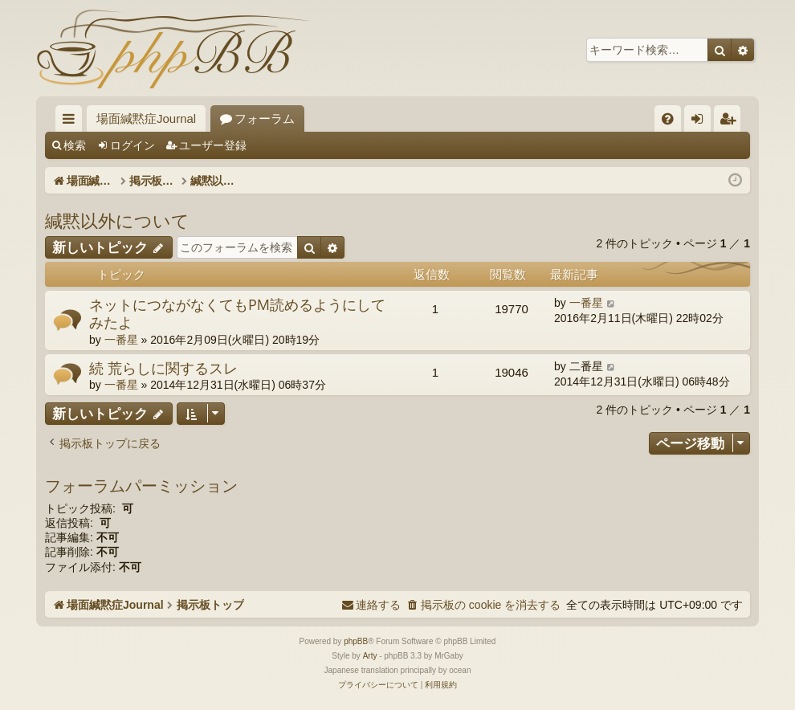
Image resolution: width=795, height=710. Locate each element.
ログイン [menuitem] (701, 122)
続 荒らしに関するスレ (163, 367)
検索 (74, 145)
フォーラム (264, 118)
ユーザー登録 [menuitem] (731, 122)
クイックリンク (72, 122)
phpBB (356, 641)
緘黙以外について (117, 220)
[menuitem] (667, 118)
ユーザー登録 (213, 145)
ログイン (132, 145)
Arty (370, 655)
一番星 (121, 339)
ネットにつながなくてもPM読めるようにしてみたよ (237, 314)
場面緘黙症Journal (146, 118)
